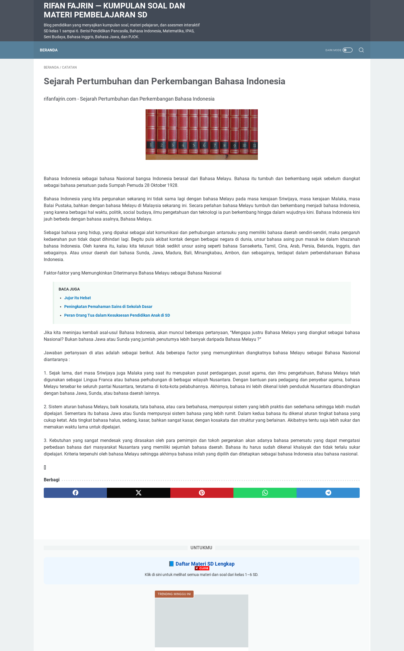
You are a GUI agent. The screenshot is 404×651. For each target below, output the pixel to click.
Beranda (52, 50)
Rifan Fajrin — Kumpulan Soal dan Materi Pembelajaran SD (114, 10)
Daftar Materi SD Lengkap (321, 87)
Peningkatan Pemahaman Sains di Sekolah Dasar (108, 351)
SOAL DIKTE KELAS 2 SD (305, 264)
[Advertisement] (202, 611)
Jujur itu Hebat (77, 342)
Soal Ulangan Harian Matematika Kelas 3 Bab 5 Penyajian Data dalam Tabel (316, 183)
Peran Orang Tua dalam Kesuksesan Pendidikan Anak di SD (117, 359)
